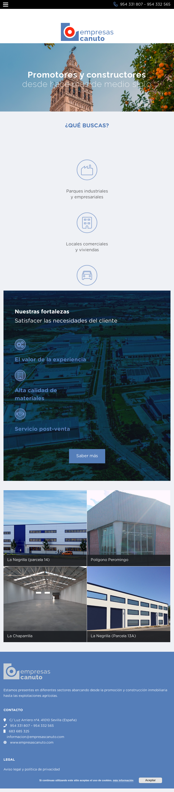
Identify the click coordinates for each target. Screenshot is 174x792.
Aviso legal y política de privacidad (31, 769)
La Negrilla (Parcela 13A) (113, 636)
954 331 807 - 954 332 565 (145, 4)
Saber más (87, 456)
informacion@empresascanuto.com (35, 737)
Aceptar (150, 780)
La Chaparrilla (19, 636)
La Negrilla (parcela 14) (28, 560)
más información (123, 780)
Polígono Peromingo (109, 560)
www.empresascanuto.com (31, 742)
